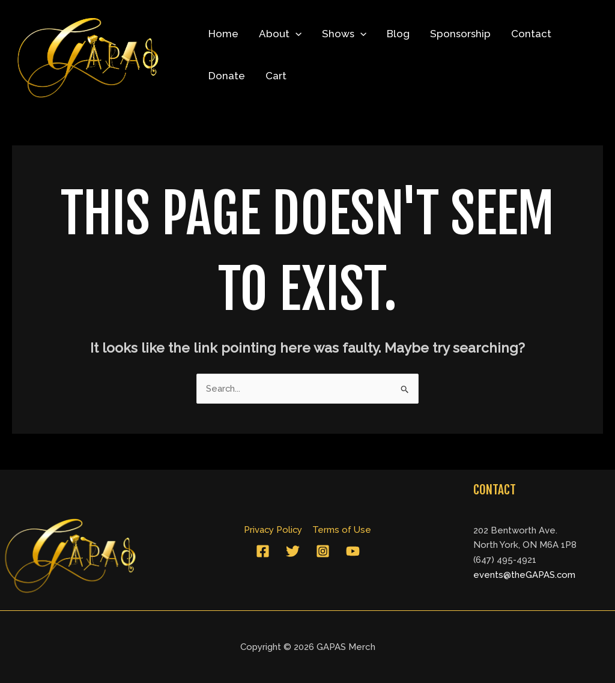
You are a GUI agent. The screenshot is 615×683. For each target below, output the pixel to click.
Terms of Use (341, 529)
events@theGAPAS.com (524, 574)
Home (223, 34)
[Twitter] (293, 551)
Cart (275, 76)
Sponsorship (460, 34)
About (280, 34)
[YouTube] (353, 551)
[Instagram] (323, 551)
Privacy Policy (273, 529)
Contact (531, 34)
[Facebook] (263, 551)
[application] (295, 34)
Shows (344, 34)
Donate (226, 76)
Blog (398, 34)
